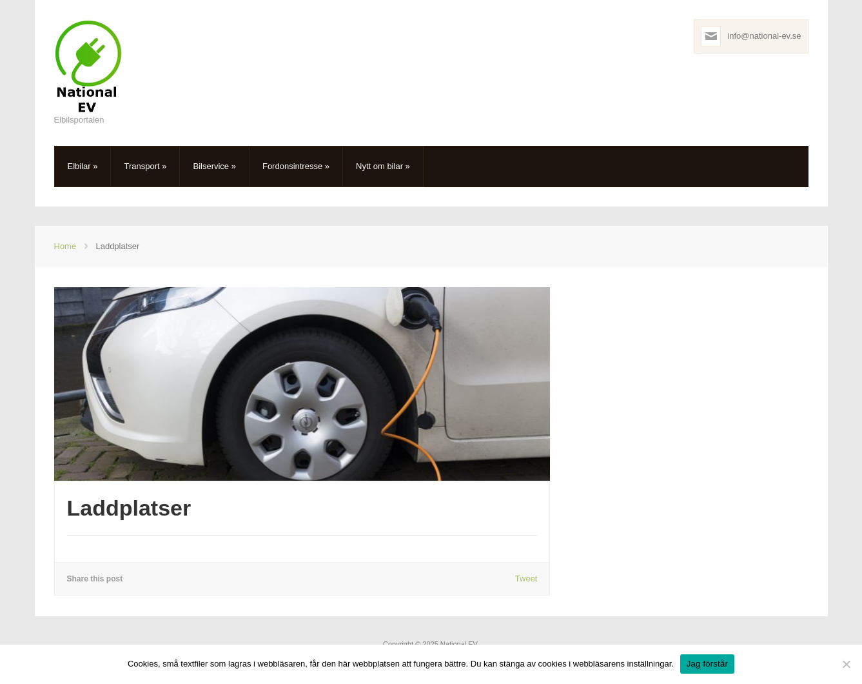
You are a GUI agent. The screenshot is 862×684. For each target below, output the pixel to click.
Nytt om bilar (383, 166)
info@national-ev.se (764, 36)
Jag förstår (707, 664)
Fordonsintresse (295, 166)
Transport (145, 166)
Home (65, 246)
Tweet (526, 578)
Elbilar (83, 166)
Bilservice (214, 166)
